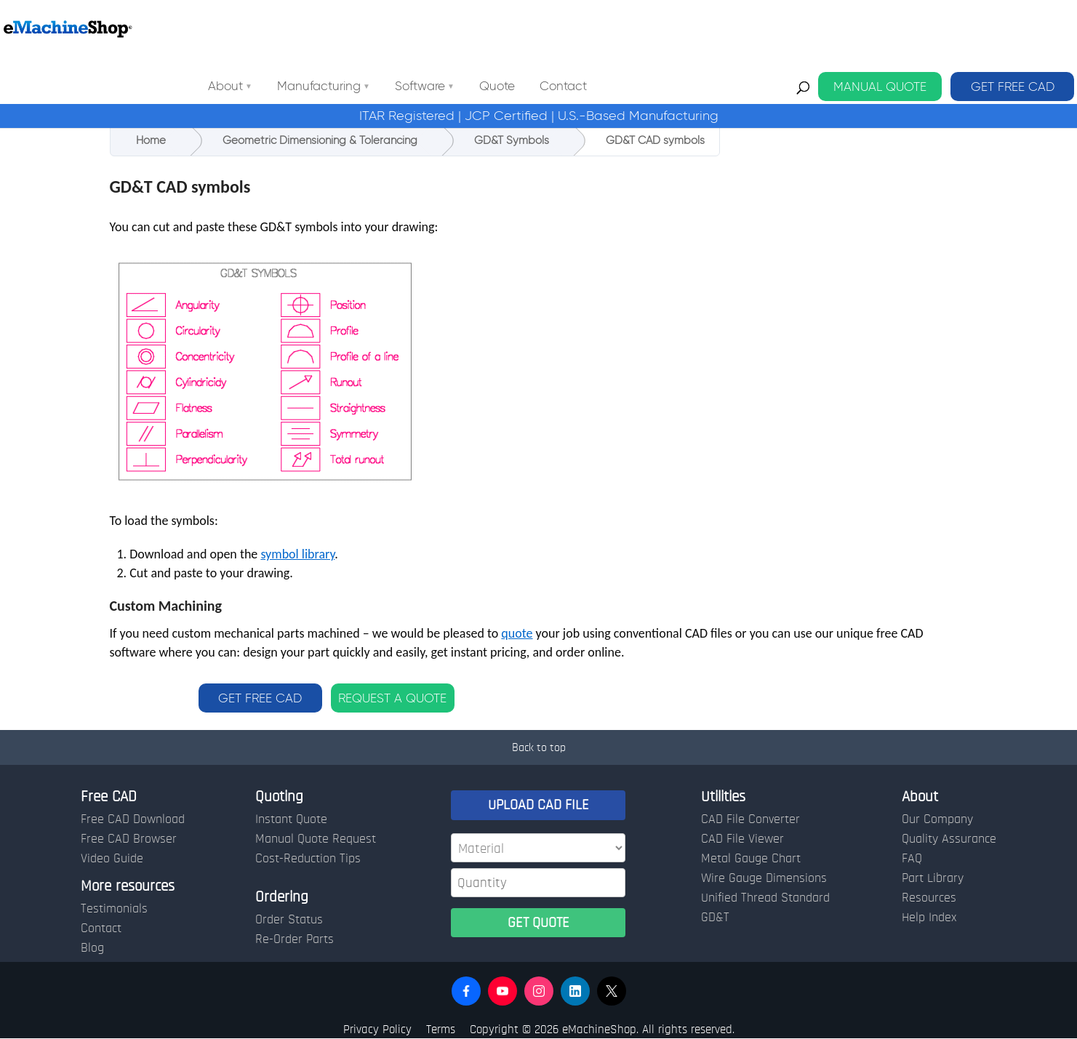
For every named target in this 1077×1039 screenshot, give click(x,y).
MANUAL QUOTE (879, 28)
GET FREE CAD (1012, 28)
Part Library (933, 878)
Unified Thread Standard (765, 897)
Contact (694, 29)
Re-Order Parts (294, 939)
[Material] (538, 847)
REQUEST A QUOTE (392, 698)
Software (551, 29)
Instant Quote (291, 819)
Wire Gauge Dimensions (764, 878)
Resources (929, 897)
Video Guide (112, 858)
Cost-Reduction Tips (308, 858)
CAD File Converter (750, 819)
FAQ (912, 858)
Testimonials (114, 908)
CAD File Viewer (742, 839)
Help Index (929, 917)
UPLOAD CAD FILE (538, 805)
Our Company (937, 819)
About (356, 29)
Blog (92, 948)
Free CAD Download (133, 819)
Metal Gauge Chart (751, 858)
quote (516, 633)
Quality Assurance (949, 839)
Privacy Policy (377, 1029)
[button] (466, 991)
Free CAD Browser (129, 839)
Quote (628, 29)
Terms (440, 1029)
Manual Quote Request (315, 839)
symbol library (297, 554)
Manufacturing (450, 29)
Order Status (289, 919)
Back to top (539, 747)
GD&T (715, 917)
